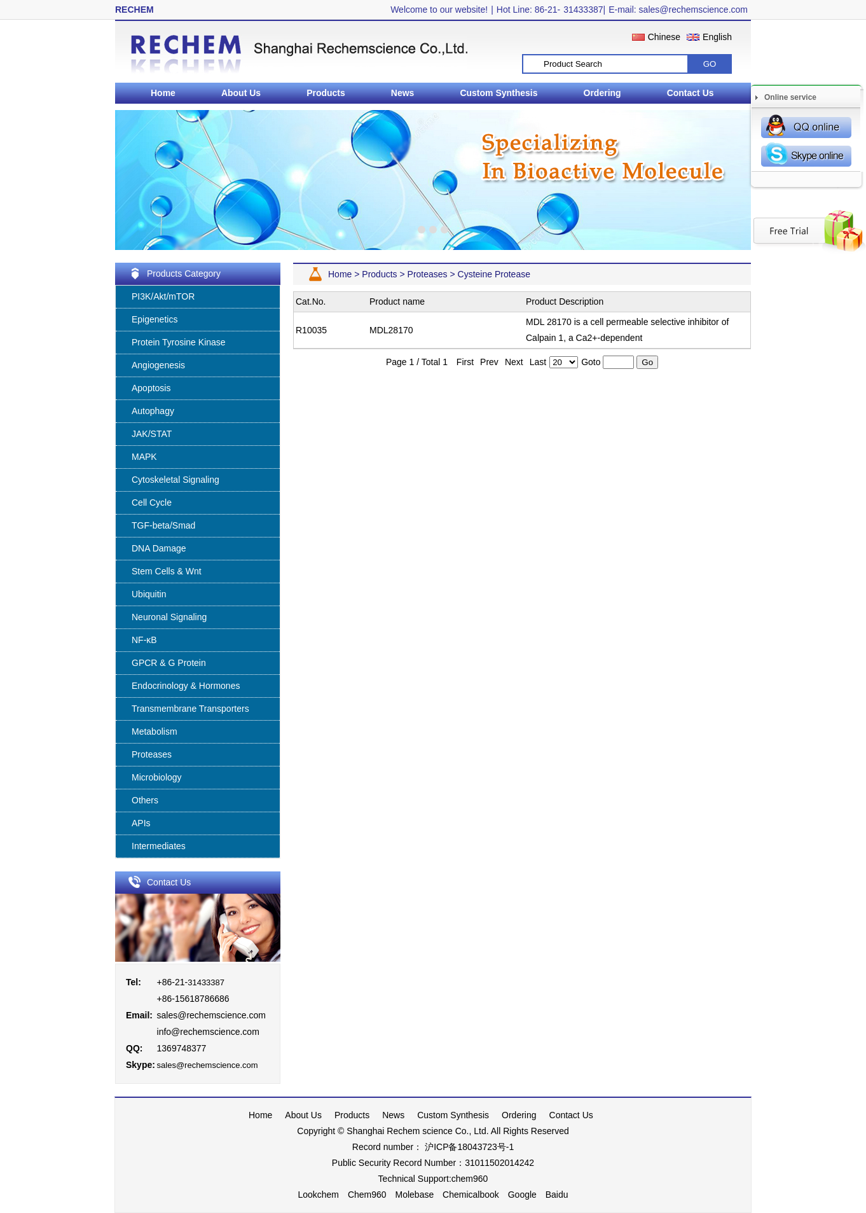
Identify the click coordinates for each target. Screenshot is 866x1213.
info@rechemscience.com (208, 1032)
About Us (241, 93)
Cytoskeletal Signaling (175, 480)
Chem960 (367, 1194)
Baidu (557, 1194)
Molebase (414, 1194)
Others (145, 800)
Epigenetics (154, 319)
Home (163, 93)
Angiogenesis (158, 365)
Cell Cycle (152, 502)
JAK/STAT (152, 434)
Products (325, 93)
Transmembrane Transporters (190, 709)
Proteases (152, 754)
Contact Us (690, 93)
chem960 (469, 1179)
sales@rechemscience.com (211, 1015)
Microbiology (157, 777)
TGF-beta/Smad (163, 525)
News (403, 93)
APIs (141, 823)
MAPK (144, 457)
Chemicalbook (471, 1194)
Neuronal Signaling (169, 617)
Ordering (602, 93)
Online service (790, 97)
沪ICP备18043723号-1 (468, 1147)
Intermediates (159, 846)
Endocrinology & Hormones (186, 686)
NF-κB (144, 640)
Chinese (664, 37)
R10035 (311, 330)
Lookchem (318, 1194)
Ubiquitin (149, 594)
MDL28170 (391, 330)
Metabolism (154, 731)
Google (522, 1194)
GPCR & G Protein (169, 663)
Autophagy (153, 411)
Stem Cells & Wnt (167, 571)
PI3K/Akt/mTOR (163, 296)
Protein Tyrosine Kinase (179, 342)
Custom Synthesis (498, 93)
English (717, 37)
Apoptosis (151, 388)
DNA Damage (159, 548)
